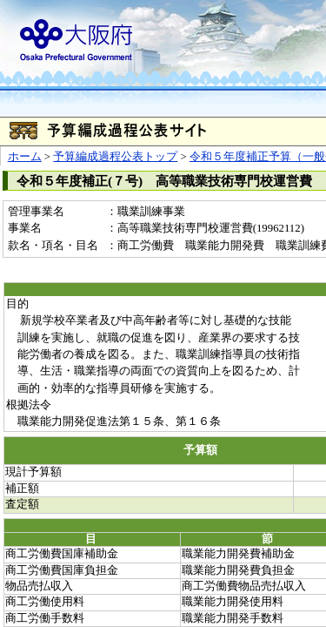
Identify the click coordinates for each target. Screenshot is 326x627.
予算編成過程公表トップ (115, 157)
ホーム (25, 157)
